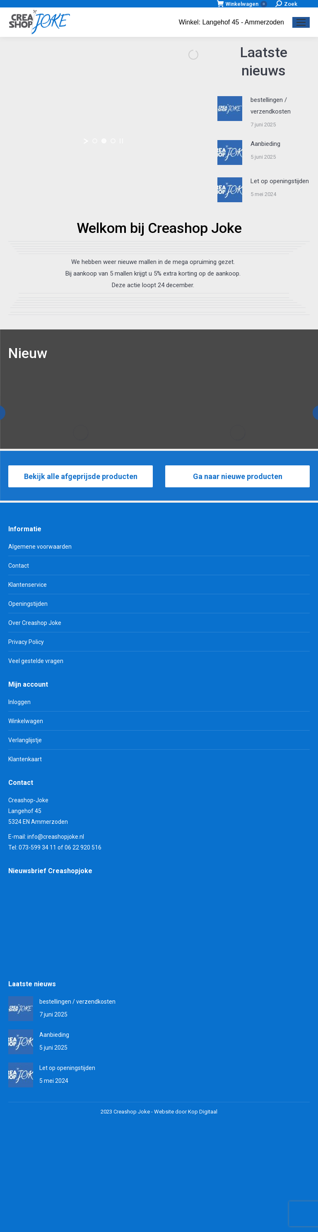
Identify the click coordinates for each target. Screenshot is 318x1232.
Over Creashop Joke (34, 722)
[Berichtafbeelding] (229, 108)
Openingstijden (28, 703)
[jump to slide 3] (113, 140)
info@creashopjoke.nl (55, 936)
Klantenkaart (25, 858)
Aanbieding (265, 144)
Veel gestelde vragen (35, 760)
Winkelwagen (242, 4)
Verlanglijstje (25, 839)
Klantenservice (27, 684)
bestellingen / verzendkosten (271, 105)
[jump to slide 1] (94, 140)
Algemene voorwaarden (40, 646)
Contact (18, 665)
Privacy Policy (26, 741)
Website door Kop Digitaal (185, 1211)
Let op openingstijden (280, 181)
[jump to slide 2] (103, 140)
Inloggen (19, 801)
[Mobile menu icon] (301, 22)
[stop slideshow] (121, 140)
